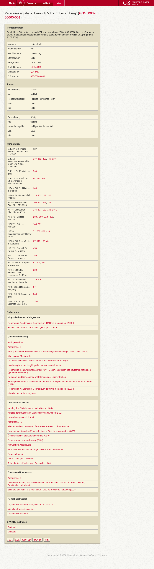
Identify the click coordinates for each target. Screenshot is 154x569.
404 (43, 231)
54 (34, 262)
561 (43, 178)
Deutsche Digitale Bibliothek (21, 417)
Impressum (52, 555)
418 (48, 231)
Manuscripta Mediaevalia (19, 356)
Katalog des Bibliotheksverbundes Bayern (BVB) (30, 408)
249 (35, 294)
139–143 (47, 210)
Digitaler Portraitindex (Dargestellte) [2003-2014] (30, 504)
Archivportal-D (14, 347)
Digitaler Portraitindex (18, 513)
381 (39, 224)
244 (35, 188)
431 (48, 241)
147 (44, 195)
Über (59, 3)
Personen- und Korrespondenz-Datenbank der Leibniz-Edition (37, 377)
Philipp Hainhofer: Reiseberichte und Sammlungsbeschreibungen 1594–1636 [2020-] (47, 351)
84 (34, 178)
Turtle (46, 540)
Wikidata (12, 531)
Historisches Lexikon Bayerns (22, 393)
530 (35, 171)
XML (17, 540)
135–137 (37, 210)
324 (44, 202)
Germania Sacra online (140, 3)
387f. (46, 217)
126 (35, 195)
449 (49, 159)
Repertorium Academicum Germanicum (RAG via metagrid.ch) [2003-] (41, 323)
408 (51, 217)
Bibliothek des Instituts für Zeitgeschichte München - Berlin (35, 449)
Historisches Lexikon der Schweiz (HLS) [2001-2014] (32, 327)
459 (35, 248)
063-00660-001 (38, 76)
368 (38, 231)
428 (44, 159)
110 (38, 241)
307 (39, 202)
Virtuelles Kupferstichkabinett (21, 509)
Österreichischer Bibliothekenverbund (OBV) (28, 435)
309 (41, 217)
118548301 (36, 67)
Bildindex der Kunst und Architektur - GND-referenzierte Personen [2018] (42, 489)
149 (35, 279)
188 (43, 241)
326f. (40, 279)
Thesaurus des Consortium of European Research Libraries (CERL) (39, 426)
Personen (31, 3)
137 (35, 159)
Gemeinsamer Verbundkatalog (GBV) (25, 440)
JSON (10, 540)
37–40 (36, 301)
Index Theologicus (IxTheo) (20, 458)
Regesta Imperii (15, 454)
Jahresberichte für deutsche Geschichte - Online (30, 463)
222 (43, 262)
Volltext (46, 3)
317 (38, 178)
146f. (54, 210)
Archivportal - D (15, 422)
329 (35, 270)
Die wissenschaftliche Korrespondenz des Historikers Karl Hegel (38, 360)
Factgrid (12, 527)
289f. (35, 217)
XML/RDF (37, 540)
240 (49, 195)
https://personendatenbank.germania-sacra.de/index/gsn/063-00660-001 (48, 35)
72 (34, 231)
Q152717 (35, 72)
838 (54, 159)
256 (35, 255)
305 (35, 202)
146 (35, 224)
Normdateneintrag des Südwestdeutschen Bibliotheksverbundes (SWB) (41, 431)
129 (38, 262)
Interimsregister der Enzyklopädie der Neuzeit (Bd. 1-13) (34, 365)
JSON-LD (26, 540)
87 (34, 241)
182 (39, 159)
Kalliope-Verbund (16, 342)
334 (49, 202)
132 (39, 195)
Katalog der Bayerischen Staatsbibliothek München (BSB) (35, 413)
